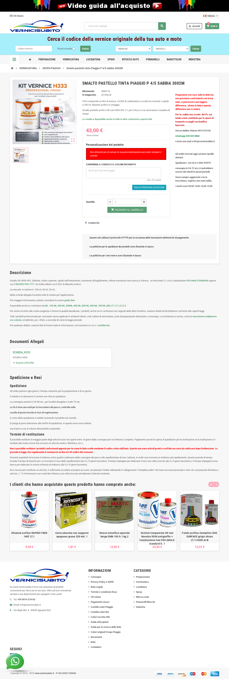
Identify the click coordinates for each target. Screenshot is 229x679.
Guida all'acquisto (100, 622)
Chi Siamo (16, 16)
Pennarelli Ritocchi (145, 602)
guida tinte (69, 300)
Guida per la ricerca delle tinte (106, 627)
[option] (29, 521)
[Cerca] (125, 26)
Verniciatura (71, 59)
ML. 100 (49, 305)
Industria (195, 59)
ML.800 (106, 305)
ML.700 (98, 305)
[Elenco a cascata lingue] (210, 16)
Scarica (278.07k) (23, 362)
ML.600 (90, 305)
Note (93, 642)
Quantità (90, 201)
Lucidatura (93, 59)
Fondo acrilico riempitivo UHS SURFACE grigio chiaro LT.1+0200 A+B (199, 536)
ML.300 (66, 305)
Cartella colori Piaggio (102, 607)
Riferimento (88, 91)
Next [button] (216, 484)
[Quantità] (127, 202)
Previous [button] (211, 484)
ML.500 (82, 305)
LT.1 (113, 305)
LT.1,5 (118, 305)
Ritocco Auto (130, 59)
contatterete (103, 325)
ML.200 (57, 305)
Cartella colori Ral (100, 612)
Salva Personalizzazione (149, 187)
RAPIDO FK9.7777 (25, 284)
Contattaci (96, 647)
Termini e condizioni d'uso (104, 592)
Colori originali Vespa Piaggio (106, 632)
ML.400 (74, 305)
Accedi (194, 26)
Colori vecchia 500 (100, 617)
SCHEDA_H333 (21, 352)
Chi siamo (96, 597)
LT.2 (124, 305)
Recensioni (96, 637)
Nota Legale (97, 587)
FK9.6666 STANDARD (197, 280)
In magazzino (89, 94)
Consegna (96, 577)
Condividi (92, 223)
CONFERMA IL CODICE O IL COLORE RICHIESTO (111, 164)
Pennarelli (153, 59)
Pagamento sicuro (100, 602)
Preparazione (46, 59)
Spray (111, 59)
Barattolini (174, 59)
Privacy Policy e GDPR (102, 582)
